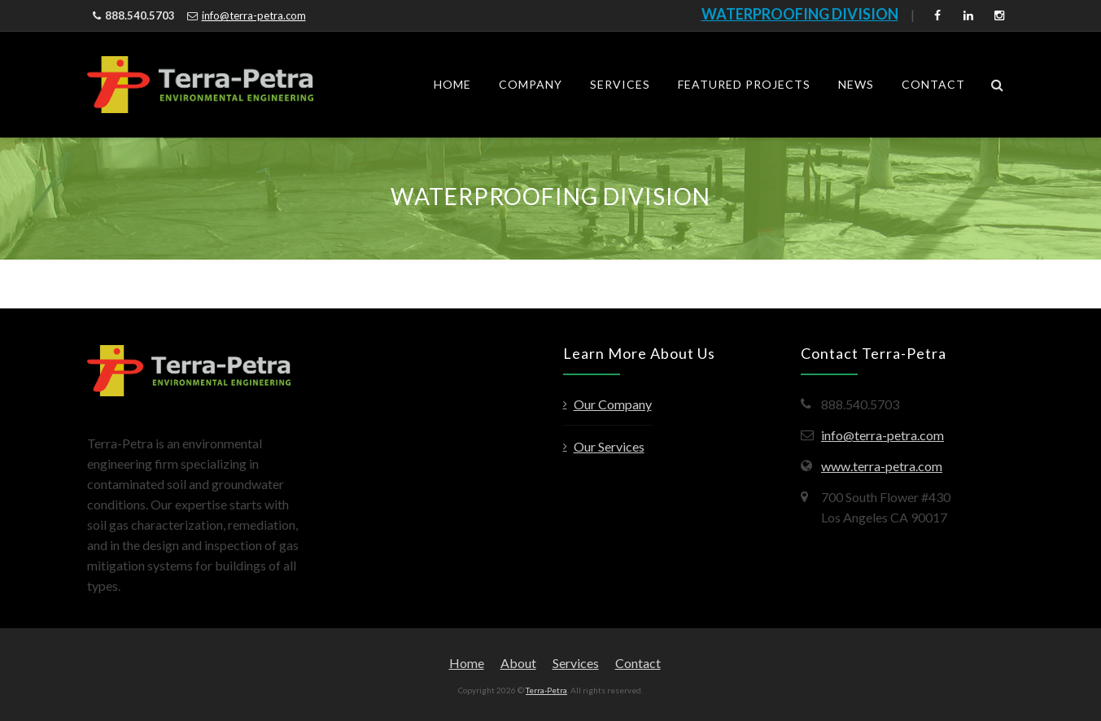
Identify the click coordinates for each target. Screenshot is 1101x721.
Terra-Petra (546, 690)
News (856, 84)
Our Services (609, 446)
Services (620, 84)
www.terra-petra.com (881, 466)
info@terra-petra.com (254, 15)
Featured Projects (744, 84)
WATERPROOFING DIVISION (799, 14)
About (518, 663)
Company (530, 84)
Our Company (613, 404)
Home (452, 84)
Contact (933, 84)
